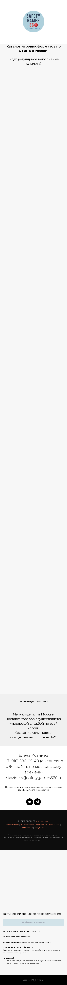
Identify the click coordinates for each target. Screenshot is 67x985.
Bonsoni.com (41, 825)
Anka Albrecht (42, 821)
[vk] (29, 801)
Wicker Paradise (12, 825)
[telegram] (37, 801)
